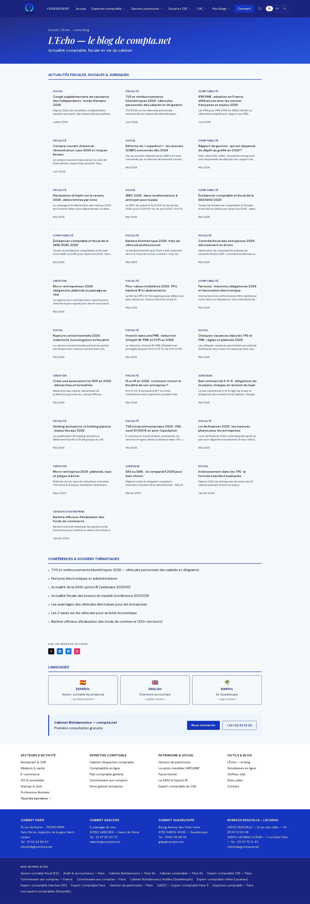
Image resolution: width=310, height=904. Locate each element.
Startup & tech (31, 777)
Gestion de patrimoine (174, 753)
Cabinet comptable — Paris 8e (181, 864)
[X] (51, 642)
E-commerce (30, 765)
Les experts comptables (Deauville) (46, 882)
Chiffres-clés (236, 765)
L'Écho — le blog (238, 753)
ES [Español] (285, 8)
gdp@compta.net (171, 832)
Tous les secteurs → (36, 789)
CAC (202, 9)
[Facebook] (68, 642)
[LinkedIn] (60, 642)
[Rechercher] (259, 8)
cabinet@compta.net (105, 832)
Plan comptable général (106, 765)
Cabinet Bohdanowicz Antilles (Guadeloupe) (161, 870)
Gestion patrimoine (147, 9)
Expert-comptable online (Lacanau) (222, 870)
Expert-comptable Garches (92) (44, 876)
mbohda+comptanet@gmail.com (209, 897)
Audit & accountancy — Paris (84, 864)
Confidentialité (266, 897)
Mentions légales (244, 897)
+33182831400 (58, 9)
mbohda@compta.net (37, 837)
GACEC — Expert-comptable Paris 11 (182, 876)
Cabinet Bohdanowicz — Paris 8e (132, 864)
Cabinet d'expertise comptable (112, 753)
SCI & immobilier (32, 771)
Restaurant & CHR (33, 753)
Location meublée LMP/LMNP (179, 759)
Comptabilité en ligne (105, 759)
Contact (244, 9)
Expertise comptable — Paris (233, 876)
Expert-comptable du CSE (177, 777)
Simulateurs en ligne (241, 759)
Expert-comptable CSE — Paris (229, 864)
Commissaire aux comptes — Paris (101, 870)
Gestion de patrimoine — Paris (131, 876)
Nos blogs (221, 9)
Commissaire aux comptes (109, 771)
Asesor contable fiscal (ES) (40, 864)
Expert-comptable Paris (88, 876)
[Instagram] (77, 642)
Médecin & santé (33, 759)
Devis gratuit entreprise (106, 777)
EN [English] (277, 8)
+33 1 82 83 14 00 (239, 716)
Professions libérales (35, 783)
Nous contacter (203, 716)
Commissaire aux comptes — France (47, 870)
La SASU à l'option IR (173, 771)
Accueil (81, 9)
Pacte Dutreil (167, 765)
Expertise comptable (108, 9)
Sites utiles (235, 771)
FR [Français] (269, 8)
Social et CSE (180, 9)
